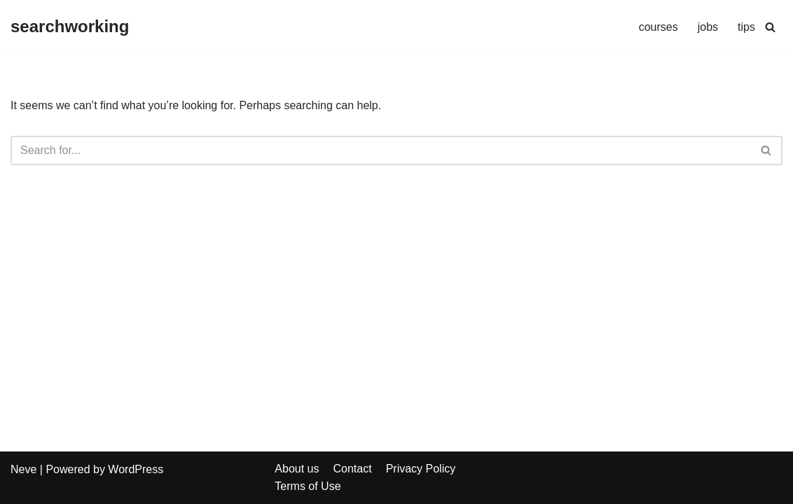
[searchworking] (70, 27)
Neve (23, 469)
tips (746, 27)
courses (658, 27)
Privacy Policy (421, 469)
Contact (352, 469)
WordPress (135, 469)
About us (297, 469)
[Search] (770, 27)
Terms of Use (307, 486)
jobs (708, 27)
